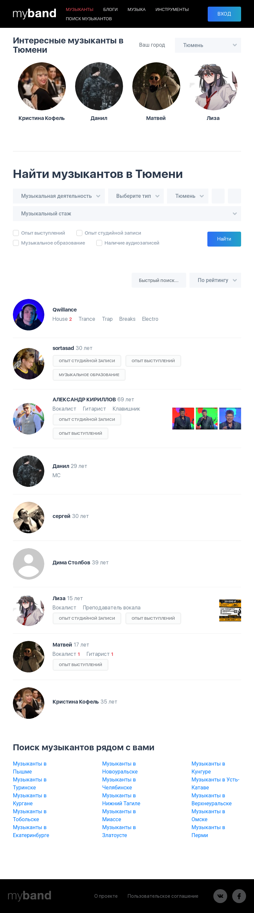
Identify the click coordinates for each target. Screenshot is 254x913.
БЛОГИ (110, 9)
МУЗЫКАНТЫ (79, 9)
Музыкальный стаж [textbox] (46, 213)
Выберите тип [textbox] (133, 196)
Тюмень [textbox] (193, 45)
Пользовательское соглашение (163, 896)
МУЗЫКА (137, 9)
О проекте (106, 896)
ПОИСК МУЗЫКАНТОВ (89, 18)
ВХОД (224, 14)
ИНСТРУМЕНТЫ (172, 9)
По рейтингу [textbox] (213, 280)
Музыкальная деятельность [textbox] (56, 196)
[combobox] (208, 45)
